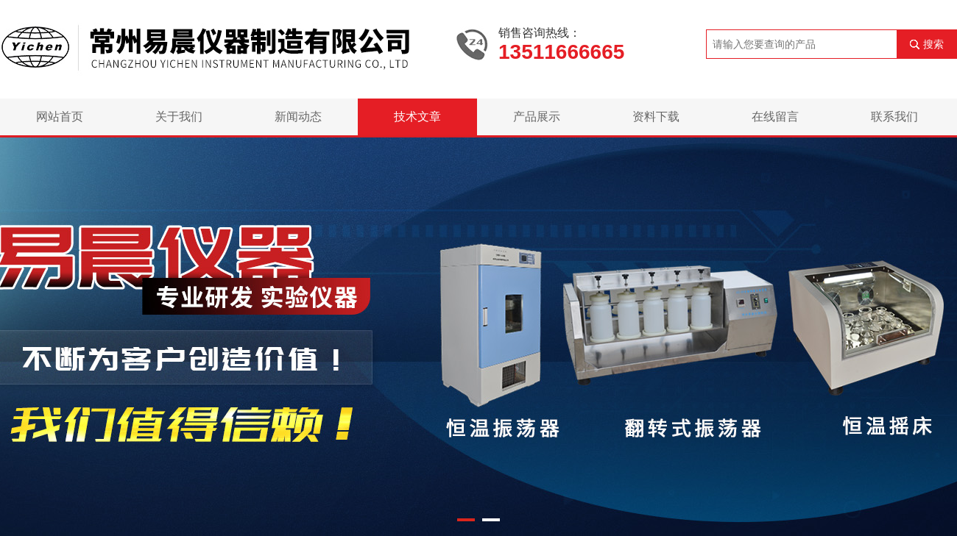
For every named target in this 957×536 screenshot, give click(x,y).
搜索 (933, 44)
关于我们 (178, 116)
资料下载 (655, 116)
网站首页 (59, 116)
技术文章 (417, 116)
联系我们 (894, 116)
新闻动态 (298, 116)
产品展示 (536, 116)
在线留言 (775, 116)
